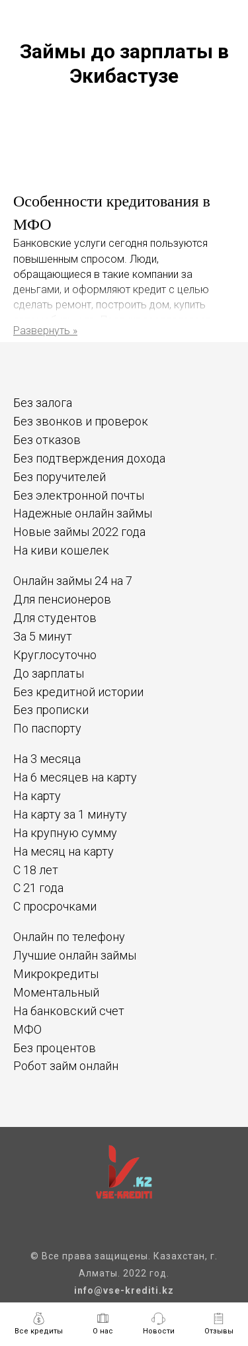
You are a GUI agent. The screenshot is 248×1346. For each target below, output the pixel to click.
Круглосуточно (55, 655)
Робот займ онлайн (65, 1066)
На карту (37, 796)
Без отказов (47, 440)
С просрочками (55, 906)
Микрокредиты (56, 974)
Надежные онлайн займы (82, 513)
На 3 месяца (47, 759)
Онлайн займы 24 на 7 (72, 581)
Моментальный (56, 992)
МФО (27, 1029)
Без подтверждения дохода (89, 458)
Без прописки (51, 710)
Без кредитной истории (78, 692)
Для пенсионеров (62, 599)
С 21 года (38, 888)
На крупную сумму (65, 833)
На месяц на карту (63, 851)
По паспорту (47, 728)
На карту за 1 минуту (70, 814)
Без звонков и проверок (80, 421)
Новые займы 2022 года (79, 532)
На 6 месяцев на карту (75, 777)
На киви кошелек (61, 550)
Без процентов (54, 1048)
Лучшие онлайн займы (74, 955)
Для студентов (55, 618)
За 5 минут (42, 636)
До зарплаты (48, 673)
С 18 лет (35, 870)
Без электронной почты (78, 495)
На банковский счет (68, 1011)
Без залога (42, 403)
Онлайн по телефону (69, 937)
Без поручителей (59, 477)
